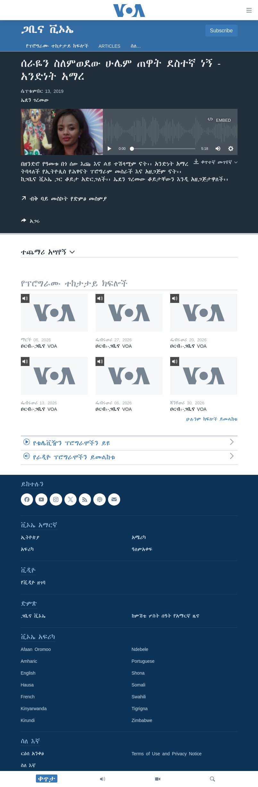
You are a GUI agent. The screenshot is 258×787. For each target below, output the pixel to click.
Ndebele (140, 649)
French (28, 697)
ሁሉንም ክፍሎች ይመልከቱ (211, 419)
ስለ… (136, 46)
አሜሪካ (139, 537)
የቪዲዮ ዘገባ (33, 583)
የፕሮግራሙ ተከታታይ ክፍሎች (57, 46)
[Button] (30, 222)
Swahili (139, 697)
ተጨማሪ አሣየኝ (48, 252)
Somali (139, 685)
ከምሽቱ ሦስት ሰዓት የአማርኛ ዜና (165, 616)
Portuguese (143, 661)
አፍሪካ (27, 549)
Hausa (27, 685)
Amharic (29, 661)
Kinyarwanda (34, 708)
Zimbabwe (142, 720)
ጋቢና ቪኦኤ (33, 616)
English (28, 673)
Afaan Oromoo (36, 649)
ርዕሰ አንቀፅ (32, 754)
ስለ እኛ (28, 765)
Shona (138, 673)
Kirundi (28, 720)
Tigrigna (140, 708)
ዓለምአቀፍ (142, 549)
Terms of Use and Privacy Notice (167, 754)
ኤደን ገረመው (35, 100)
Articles (110, 46)
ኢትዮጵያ (30, 537)
